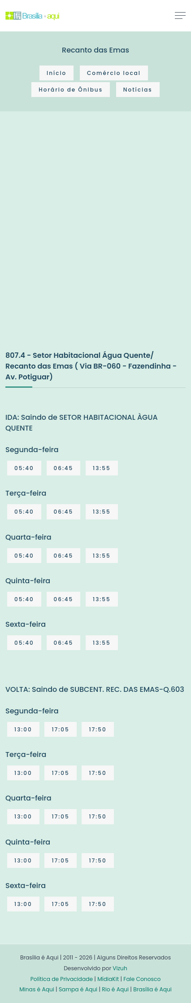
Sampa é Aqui (78, 989)
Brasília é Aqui (152, 989)
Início (56, 73)
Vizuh (120, 968)
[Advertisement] (95, 240)
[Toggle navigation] (180, 15)
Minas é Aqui (36, 989)
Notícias (137, 89)
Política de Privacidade (61, 979)
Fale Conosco (142, 979)
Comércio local (114, 73)
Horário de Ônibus (71, 89)
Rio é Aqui (115, 989)
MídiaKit (108, 979)
